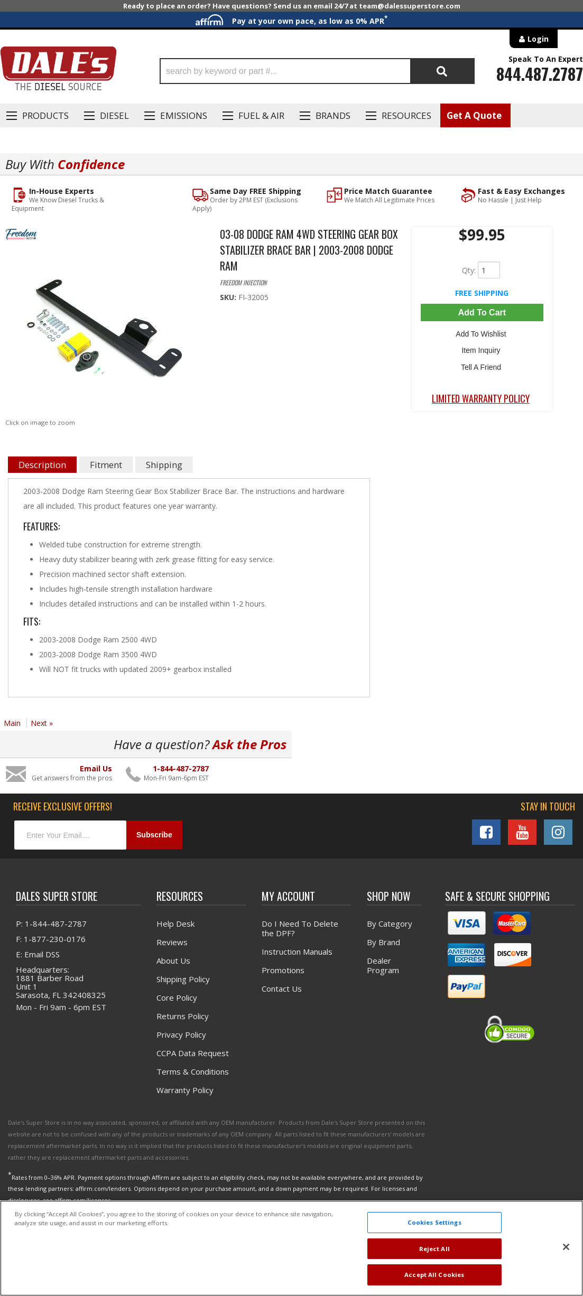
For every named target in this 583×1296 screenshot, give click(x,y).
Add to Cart (482, 311)
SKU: (229, 297)
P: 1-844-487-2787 (51, 923)
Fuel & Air (261, 115)
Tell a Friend (482, 363)
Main (12, 723)
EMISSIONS (183, 115)
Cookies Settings (434, 1222)
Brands (333, 115)
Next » (42, 723)
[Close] (566, 1246)
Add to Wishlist (482, 332)
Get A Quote (474, 115)
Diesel (114, 115)
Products (45, 115)
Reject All (434, 1249)
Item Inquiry (481, 347)
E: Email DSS (38, 953)
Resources (406, 115)
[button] (317, 71)
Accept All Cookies (434, 1275)
